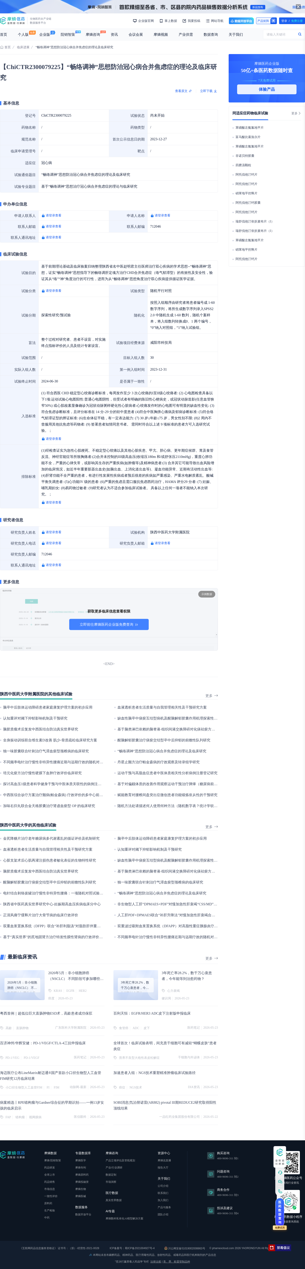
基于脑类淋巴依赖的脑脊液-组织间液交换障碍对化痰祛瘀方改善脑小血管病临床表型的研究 (189, 729)
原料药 (48, 1203)
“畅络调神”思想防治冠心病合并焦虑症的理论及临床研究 (161, 751)
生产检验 (49, 1210)
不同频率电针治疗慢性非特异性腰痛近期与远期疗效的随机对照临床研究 (60, 762)
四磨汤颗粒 (243, 165)
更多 (211, 696)
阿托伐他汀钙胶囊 (248, 202)
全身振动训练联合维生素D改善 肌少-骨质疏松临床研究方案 (50, 740)
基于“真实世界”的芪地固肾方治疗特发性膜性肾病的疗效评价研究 (54, 937)
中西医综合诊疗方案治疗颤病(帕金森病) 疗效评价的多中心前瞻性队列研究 (62, 795)
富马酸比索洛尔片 (248, 137)
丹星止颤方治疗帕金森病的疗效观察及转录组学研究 (158, 762)
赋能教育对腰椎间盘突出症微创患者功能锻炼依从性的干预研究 (167, 795)
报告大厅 (163, 1167)
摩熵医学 (80, 1160)
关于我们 (236, 34)
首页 (3, 34)
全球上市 (49, 1174)
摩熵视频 (161, 34)
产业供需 (186, 34)
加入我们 (163, 1200)
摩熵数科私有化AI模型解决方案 (124, 1218)
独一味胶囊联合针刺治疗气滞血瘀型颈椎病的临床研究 (46, 751)
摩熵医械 (80, 1196)
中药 (47, 1217)
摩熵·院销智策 (52, 1160)
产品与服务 (164, 1207)
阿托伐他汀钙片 (246, 174)
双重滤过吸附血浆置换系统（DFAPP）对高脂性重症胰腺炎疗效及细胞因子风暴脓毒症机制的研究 (194, 926)
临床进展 (23, 47)
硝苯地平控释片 (246, 193)
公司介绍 (163, 1185)
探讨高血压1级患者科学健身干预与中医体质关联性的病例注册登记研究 (59, 784)
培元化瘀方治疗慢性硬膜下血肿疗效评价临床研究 (42, 773)
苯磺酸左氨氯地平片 (250, 127)
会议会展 (136, 34)
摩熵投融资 (82, 1181)
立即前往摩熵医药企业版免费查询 (109, 624)
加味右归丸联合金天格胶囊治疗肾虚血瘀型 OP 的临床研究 (49, 806)
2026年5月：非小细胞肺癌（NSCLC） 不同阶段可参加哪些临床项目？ (76, 978)
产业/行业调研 (114, 1167)
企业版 (44, 34)
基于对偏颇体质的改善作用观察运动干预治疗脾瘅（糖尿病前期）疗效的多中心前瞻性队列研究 (192, 784)
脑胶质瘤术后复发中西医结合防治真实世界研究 (40, 729)
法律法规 (155, 1261)
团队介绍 (163, 1214)
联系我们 (163, 1193)
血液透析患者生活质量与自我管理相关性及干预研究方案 (162, 707)
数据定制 (111, 1174)
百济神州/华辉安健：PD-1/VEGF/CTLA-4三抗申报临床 (43, 1043)
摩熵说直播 (164, 1160)
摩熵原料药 (82, 1174)
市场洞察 (111, 1181)
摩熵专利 (80, 1167)
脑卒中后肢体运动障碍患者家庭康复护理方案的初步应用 (47, 707)
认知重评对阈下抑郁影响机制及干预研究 (35, 718)
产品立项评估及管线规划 (120, 1160)
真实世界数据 (114, 1200)
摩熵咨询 (93, 34)
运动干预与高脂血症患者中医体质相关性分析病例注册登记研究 (167, 773)
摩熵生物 (80, 1189)
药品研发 (49, 1167)
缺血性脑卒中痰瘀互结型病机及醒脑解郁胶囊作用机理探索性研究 (169, 718)
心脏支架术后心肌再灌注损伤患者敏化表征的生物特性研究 (49, 860)
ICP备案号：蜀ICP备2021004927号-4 (132, 1248)
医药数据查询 (279, 1212)
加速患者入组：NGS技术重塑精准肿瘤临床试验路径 (154, 1073)
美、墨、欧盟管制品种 (176, 1261)
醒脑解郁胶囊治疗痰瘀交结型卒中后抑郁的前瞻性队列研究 (163, 740)
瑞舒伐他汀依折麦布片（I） (255, 221)
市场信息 (49, 1189)
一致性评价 (51, 1196)
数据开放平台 (241, 20)
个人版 (23, 34)
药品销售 (49, 1181)
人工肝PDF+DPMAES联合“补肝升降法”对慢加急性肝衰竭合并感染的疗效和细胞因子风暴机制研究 (194, 915)
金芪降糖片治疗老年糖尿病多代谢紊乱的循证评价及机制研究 (51, 838)
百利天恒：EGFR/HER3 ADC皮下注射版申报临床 (152, 1013)
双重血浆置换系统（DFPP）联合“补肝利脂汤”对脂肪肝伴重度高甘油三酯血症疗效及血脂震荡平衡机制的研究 (89, 926)
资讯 (114, 34)
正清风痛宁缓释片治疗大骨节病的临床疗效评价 (40, 915)
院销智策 (68, 34)
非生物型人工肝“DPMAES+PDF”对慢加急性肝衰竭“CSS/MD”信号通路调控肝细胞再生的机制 (190, 904)
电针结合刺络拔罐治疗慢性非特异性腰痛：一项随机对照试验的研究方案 (60, 893)
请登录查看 (53, 215)
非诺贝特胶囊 (245, 155)
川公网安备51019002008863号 (184, 1248)
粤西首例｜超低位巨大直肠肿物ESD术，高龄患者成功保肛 (46, 1013)
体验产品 (267, 89)
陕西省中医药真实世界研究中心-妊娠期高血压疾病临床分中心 (52, 904)
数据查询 (211, 34)
